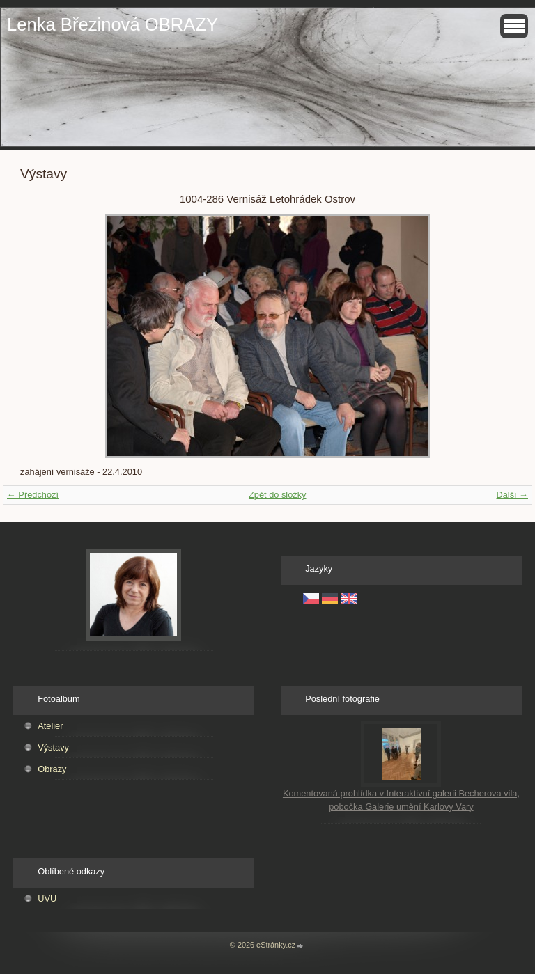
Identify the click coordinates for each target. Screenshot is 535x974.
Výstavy (53, 747)
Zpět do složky (278, 494)
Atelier (50, 726)
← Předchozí (33, 494)
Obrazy (52, 769)
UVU (47, 898)
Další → (512, 494)
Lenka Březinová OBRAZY (112, 24)
